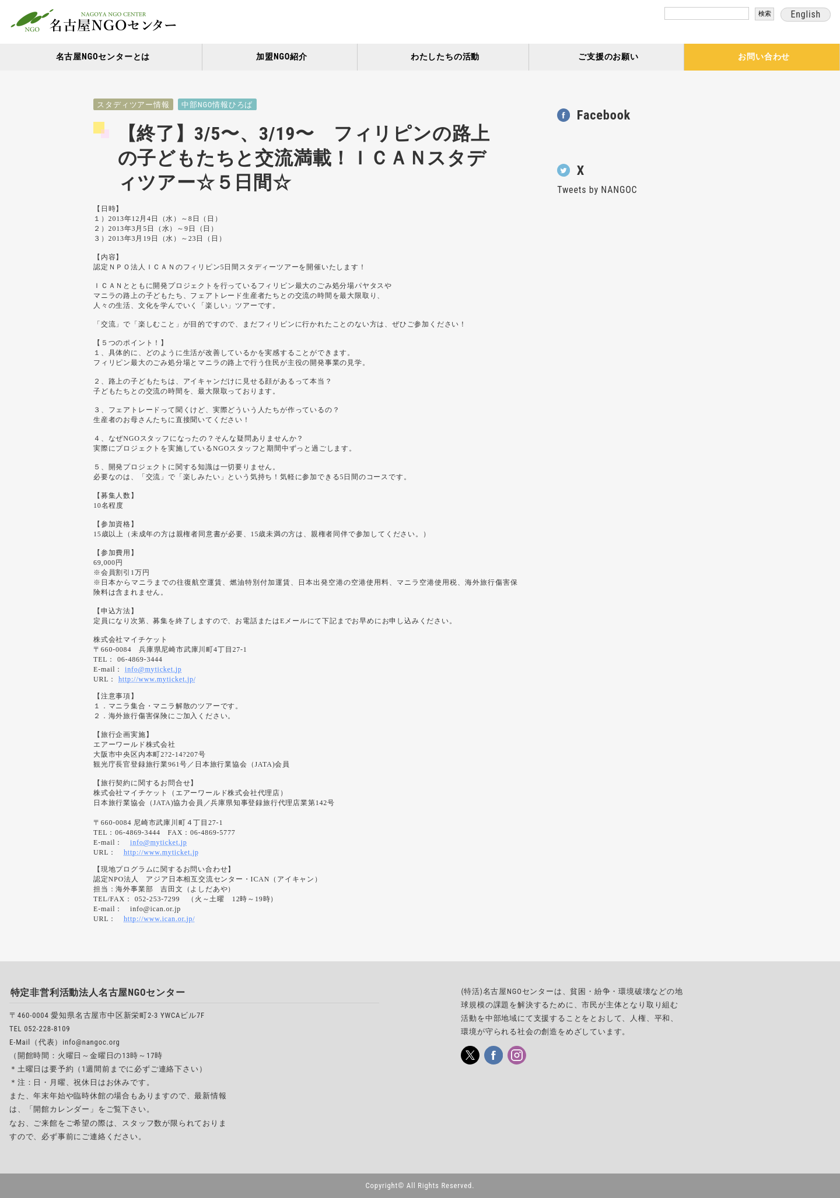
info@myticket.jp (153, 669)
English (805, 14)
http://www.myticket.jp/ (157, 679)
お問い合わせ (764, 57)
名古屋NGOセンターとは (103, 57)
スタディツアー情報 (133, 104)
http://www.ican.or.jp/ (159, 919)
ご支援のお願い (608, 57)
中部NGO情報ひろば (217, 104)
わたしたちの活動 (445, 57)
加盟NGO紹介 (281, 57)
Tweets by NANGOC (597, 189)
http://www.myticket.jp (161, 852)
